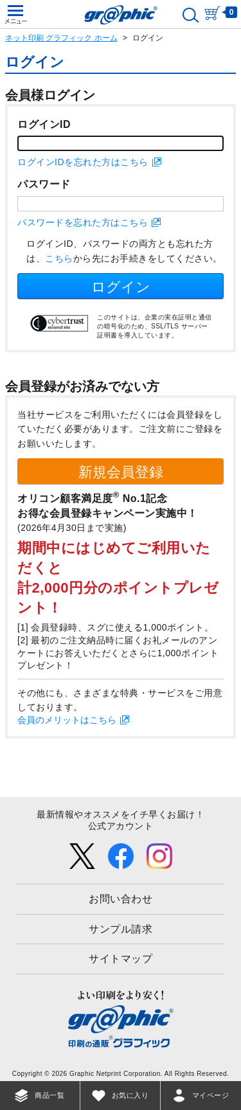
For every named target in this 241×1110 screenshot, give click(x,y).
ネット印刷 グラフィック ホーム (61, 37)
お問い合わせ (120, 898)
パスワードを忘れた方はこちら (82, 222)
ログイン (120, 287)
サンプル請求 (120, 929)
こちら (59, 258)
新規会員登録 (120, 472)
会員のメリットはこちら (66, 720)
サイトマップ (120, 958)
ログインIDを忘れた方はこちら (82, 162)
